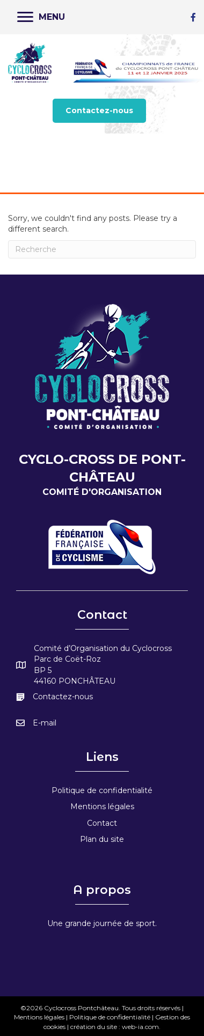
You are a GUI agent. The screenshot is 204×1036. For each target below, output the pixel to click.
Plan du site (102, 839)
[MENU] (41, 17)
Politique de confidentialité (102, 790)
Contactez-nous (63, 696)
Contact (102, 823)
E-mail (44, 723)
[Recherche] (102, 249)
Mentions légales (102, 806)
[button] (99, 110)
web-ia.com (140, 1027)
